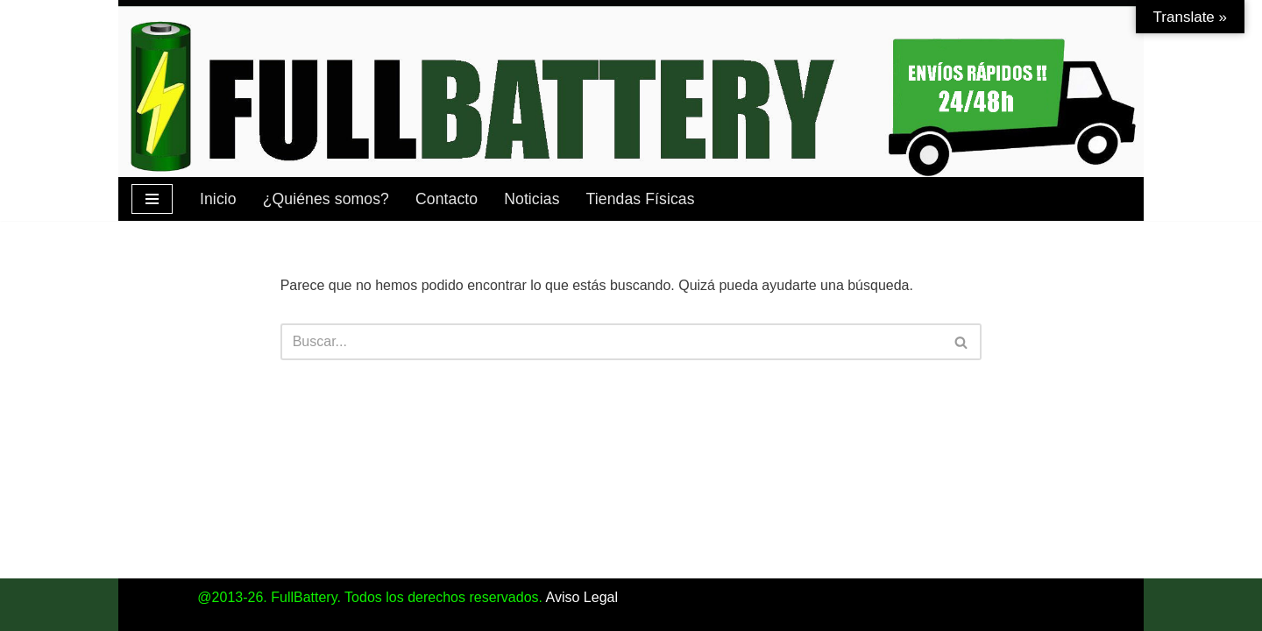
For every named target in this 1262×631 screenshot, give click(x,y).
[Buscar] (611, 341)
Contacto (446, 199)
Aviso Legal (582, 597)
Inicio (218, 199)
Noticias (531, 199)
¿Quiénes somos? (326, 199)
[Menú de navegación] (152, 199)
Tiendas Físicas (640, 199)
